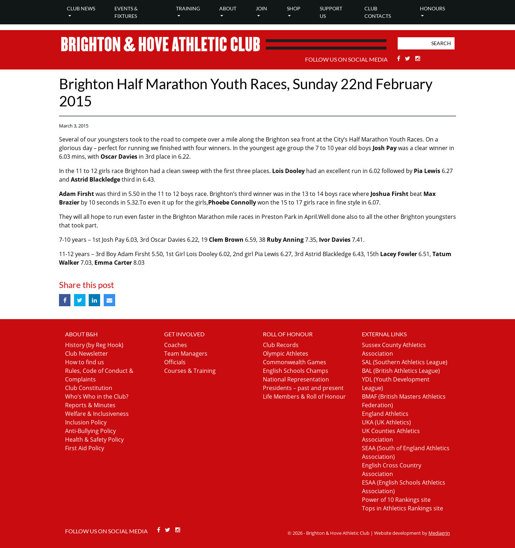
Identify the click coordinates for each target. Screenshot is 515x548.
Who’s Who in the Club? (96, 396)
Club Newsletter (86, 353)
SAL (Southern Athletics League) (404, 362)
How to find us (84, 362)
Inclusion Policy (86, 422)
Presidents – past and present (303, 388)
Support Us (331, 12)
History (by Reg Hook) (94, 345)
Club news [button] (81, 8)
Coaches (175, 345)
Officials (175, 362)
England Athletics (385, 414)
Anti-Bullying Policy (90, 431)
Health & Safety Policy (94, 439)
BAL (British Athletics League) (401, 371)
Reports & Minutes (90, 405)
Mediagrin (439, 533)
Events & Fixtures (126, 12)
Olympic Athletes (285, 353)
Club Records (281, 345)
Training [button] (188, 8)
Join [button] (261, 8)
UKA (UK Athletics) (386, 422)
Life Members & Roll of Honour (304, 396)
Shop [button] (293, 8)
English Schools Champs (295, 371)
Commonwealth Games (294, 362)
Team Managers (185, 353)
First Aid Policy (84, 448)
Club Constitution (88, 388)
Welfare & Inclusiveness (97, 414)
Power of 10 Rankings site (396, 500)
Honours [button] (432, 8)
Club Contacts (377, 12)
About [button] (227, 8)
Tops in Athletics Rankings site (402, 508)
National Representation (296, 379)
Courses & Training (190, 371)
